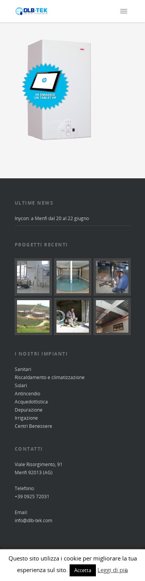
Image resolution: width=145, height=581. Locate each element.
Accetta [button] (82, 570)
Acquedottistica (31, 401)
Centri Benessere (33, 426)
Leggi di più (112, 570)
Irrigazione (26, 418)
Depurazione (29, 410)
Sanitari (23, 369)
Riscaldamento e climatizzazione (50, 377)
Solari (21, 385)
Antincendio (27, 393)
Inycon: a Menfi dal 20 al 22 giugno (52, 218)
